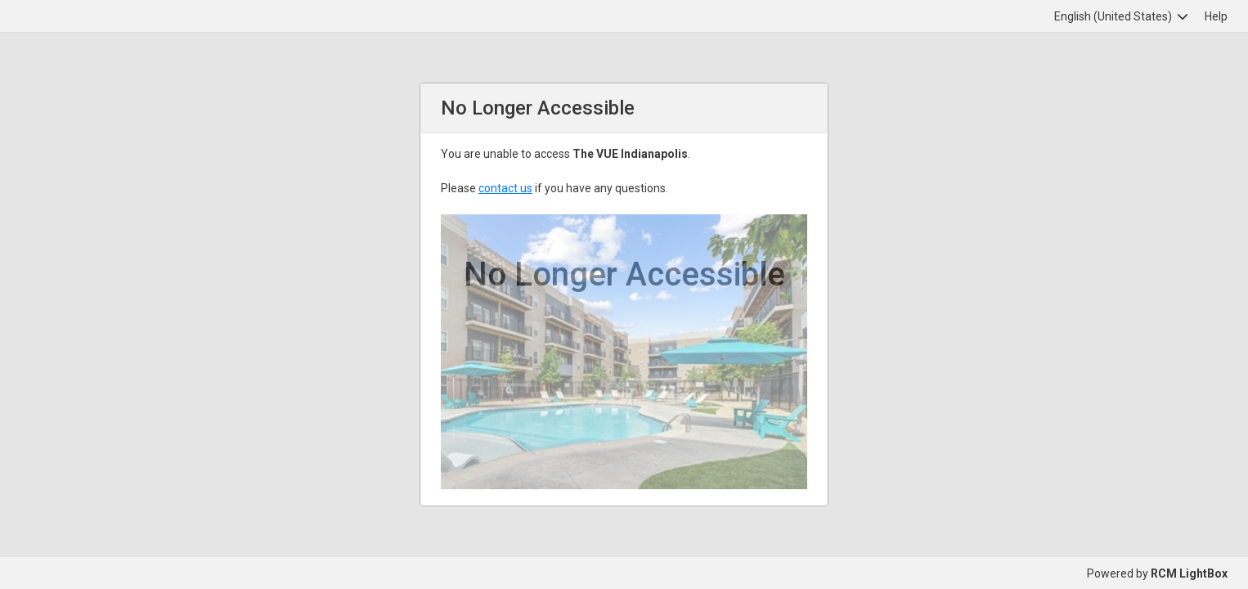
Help (1216, 16)
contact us (505, 188)
